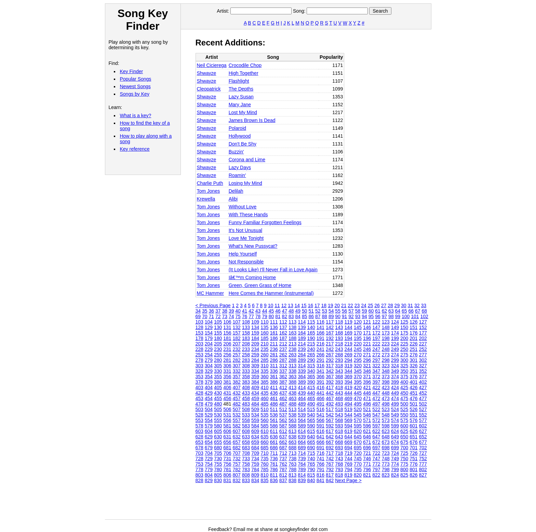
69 (198, 316)
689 (302, 447)
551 (413, 415)
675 (404, 442)
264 (302, 354)
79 (264, 316)
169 (348, 333)
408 (246, 387)
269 (348, 354)
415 (311, 387)
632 (237, 436)
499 (395, 404)
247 (376, 349)
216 (320, 343)
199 (395, 338)
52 (318, 311)
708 (246, 453)
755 (218, 464)
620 (358, 431)
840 (311, 480)
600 (404, 425)
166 (320, 333)
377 (423, 376)
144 (348, 327)
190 (311, 338)
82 (284, 316)
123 (386, 322)
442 (330, 393)
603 (199, 431)
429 (209, 393)
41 (244, 311)
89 (331, 316)
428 (199, 393)
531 (227, 415)
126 (413, 322)
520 (358, 409)
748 (386, 458)
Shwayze (206, 73)
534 (255, 415)
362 (283, 376)
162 (283, 333)
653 (199, 442)
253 (199, 354)
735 (264, 458)
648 (386, 436)
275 (404, 354)
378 (199, 382)
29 (397, 305)
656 (227, 442)
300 (404, 360)
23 (357, 305)
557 (237, 420)
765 (311, 464)
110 (264, 322)
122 (376, 322)
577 (423, 420)
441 (320, 393)
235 (264, 349)
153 (199, 333)
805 (218, 475)
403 (199, 387)
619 (348, 431)
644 (348, 436)
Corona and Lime (247, 159)
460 (264, 398)
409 (255, 387)
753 (199, 464)
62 (384, 311)
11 (277, 305)
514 (302, 409)
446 (367, 393)
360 (264, 376)
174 (395, 333)
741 (320, 458)
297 (376, 360)
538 (292, 415)
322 (376, 365)
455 (218, 398)
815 (311, 475)
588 (292, 425)
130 (218, 327)
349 (395, 371)
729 (209, 458)
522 (376, 409)
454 (209, 398)
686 (274, 447)
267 (330, 354)
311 (274, 365)
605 (218, 431)
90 (337, 316)
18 (323, 305)
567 (330, 420)
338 (292, 371)
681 (227, 447)
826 (413, 475)
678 (199, 447)
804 (209, 475)
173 (386, 333)
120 (358, 322)
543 (339, 415)
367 (330, 376)
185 (264, 338)
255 (218, 354)
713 (292, 453)
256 (227, 354)
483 (246, 404)
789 (302, 469)
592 (330, 425)
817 (330, 475)
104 (209, 322)
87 (318, 316)
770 (358, 464)
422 (376, 387)
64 (398, 311)
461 (274, 398)
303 (199, 365)
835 (264, 480)
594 (348, 425)
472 (376, 398)
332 (237, 371)
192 (330, 338)
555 (218, 420)
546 (367, 415)
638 (292, 436)
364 (302, 376)
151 (413, 327)
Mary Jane (240, 104)
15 (304, 305)
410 (264, 387)
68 (424, 311)
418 (339, 387)
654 (209, 442)
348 (386, 371)
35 (204, 311)
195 (358, 338)
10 (270, 305)
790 (311, 469)
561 (274, 420)
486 (274, 404)
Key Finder (131, 71)
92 (351, 316)
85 (304, 316)
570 (358, 420)
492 (330, 404)
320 (358, 365)
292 (330, 360)
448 (386, 393)
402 (423, 382)
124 (395, 322)
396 (367, 382)
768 (339, 464)
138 (292, 327)
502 (423, 404)
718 (339, 453)
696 (367, 447)
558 (246, 420)
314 (302, 365)
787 (283, 469)
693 (339, 447)
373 (386, 376)
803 (199, 475)
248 (386, 349)
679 (209, 447)
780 (218, 469)
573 (386, 420)
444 (348, 393)
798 (386, 469)
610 (264, 431)
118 (339, 322)
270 (358, 354)
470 (358, 398)
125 (404, 322)
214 (302, 343)
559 (255, 420)
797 (376, 469)
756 (227, 464)
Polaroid (237, 128)
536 (274, 415)
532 (237, 415)
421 (367, 387)
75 (238, 316)
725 (404, 453)
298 (386, 360)
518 (339, 409)
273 (386, 354)
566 (320, 420)
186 (274, 338)
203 (199, 343)
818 (339, 475)
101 (415, 316)
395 (358, 382)
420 (358, 387)
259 (255, 354)
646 (367, 436)
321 (367, 365)
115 (311, 322)
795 (358, 469)
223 (386, 343)
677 (423, 442)
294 (348, 360)
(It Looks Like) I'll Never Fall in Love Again (273, 269)
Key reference (135, 149)
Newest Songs (135, 86)
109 (255, 322)
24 (363, 305)
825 (404, 475)
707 (237, 453)
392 (330, 382)
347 (376, 371)
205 (218, 343)
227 (423, 343)
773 (386, 464)
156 (227, 333)
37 (218, 311)
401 (413, 382)
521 (367, 409)
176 (413, 333)
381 (227, 382)
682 (237, 447)
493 (339, 404)
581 (227, 425)
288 (292, 360)
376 (413, 376)
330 (218, 371)
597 (376, 425)
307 (237, 365)
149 (395, 327)
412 (283, 387)
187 (283, 338)
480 (218, 404)
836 (274, 480)
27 (384, 305)
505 (218, 409)
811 (274, 475)
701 (413, 447)
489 (302, 404)
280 (218, 360)
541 (320, 415)
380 (218, 382)
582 (237, 425)
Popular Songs (135, 79)
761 (274, 464)
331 (227, 371)
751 (413, 458)
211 (274, 343)
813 (292, 475)
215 (311, 343)
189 (302, 338)
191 (320, 338)
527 (423, 409)
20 (337, 305)
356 (227, 376)
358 (246, 376)
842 (330, 480)
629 (209, 436)
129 (209, 327)
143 (339, 327)
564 (302, 420)
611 (274, 431)
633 (246, 436)
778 (199, 469)
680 (218, 447)
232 (237, 349)
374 (395, 376)
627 (423, 431)
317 (330, 365)
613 (292, 431)
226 (413, 343)
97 (384, 316)
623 (386, 431)
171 (367, 333)
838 (292, 480)
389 (302, 382)
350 (404, 371)
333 (246, 371)
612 (283, 431)
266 (320, 354)
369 (348, 376)
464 (302, 398)
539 (302, 415)
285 (264, 360)
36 (211, 311)
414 (302, 387)
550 (404, 415)
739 (302, 458)
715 (311, 453)
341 (320, 371)
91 (344, 316)
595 (358, 425)
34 (198, 311)
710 (264, 453)
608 (246, 431)
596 (367, 425)
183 (246, 338)
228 (199, 349)
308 (246, 365)
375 (404, 376)
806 (227, 475)
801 (413, 469)
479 (209, 404)
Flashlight (239, 81)
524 (395, 409)
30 (403, 305)
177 (423, 333)
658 (246, 442)
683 (246, 447)
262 (283, 354)
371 (367, 376)
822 (376, 475)
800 (404, 469)
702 (423, 447)
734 (255, 458)
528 (199, 415)
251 (413, 349)
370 (358, 376)
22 (350, 305)
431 (227, 393)
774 (395, 464)
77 (251, 316)
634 (255, 436)
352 (423, 371)
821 (367, 475)
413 (292, 387)
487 (283, 404)
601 (413, 425)
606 (227, 431)
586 (274, 425)
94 (364, 316)
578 (199, 425)
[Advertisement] (320, 504)
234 (255, 349)
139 (302, 327)
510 (264, 409)
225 (404, 343)
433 (246, 393)
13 (290, 305)
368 (339, 376)
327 (423, 365)
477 (423, 398)
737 (283, 458)
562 (283, 420)
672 (376, 442)
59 (364, 311)
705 (218, 453)
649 (395, 436)
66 (411, 311)
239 (302, 349)
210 (264, 343)
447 (376, 393)
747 (376, 458)
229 (209, 349)
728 (199, 458)
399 (395, 382)
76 (244, 316)
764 (302, 464)
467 (330, 398)
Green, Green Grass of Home (260, 285)
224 (395, 343)
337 (283, 371)
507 (237, 409)
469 (348, 398)
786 (274, 469)
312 (283, 365)
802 (423, 469)
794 (348, 469)
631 (227, 436)
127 (423, 322)
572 (376, 420)
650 (404, 436)
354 (209, 376)
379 (209, 382)
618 (339, 431)
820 (358, 475)
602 (423, 425)
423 (386, 387)
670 (358, 442)
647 (376, 436)
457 (237, 398)
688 (292, 447)
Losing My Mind (245, 183)
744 (348, 458)
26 (377, 305)
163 (292, 333)
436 (274, 393)
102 (424, 316)
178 (199, 338)
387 (283, 382)
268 (339, 354)
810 (264, 475)
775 (404, 464)
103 (199, 322)
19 (330, 305)
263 (292, 354)
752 (423, 458)
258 (246, 354)
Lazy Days (240, 167)
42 (251, 311)
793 (339, 469)
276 (413, 354)
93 (358, 316)
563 (292, 420)
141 (320, 327)
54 (331, 311)
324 (395, 365)
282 (237, 360)
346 (367, 371)
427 (423, 387)
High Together (243, 73)
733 (246, 458)
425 (404, 387)
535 (264, 415)
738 (292, 458)
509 (255, 409)
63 (391, 311)
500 (404, 404)
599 (395, 425)
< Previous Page (213, 305)
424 (395, 387)
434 (255, 393)
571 (367, 420)
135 (264, 327)
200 (404, 338)
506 (227, 409)
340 (311, 371)
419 (348, 387)
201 (413, 338)
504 (209, 409)
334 (255, 371)
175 (404, 333)
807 (237, 475)
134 (255, 327)
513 (292, 409)
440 (311, 393)
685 (264, 447)
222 (376, 343)
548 (386, 415)
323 (386, 365)
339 (302, 371)
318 (339, 365)
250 (404, 349)
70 (204, 316)
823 (386, 475)
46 (278, 311)
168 (339, 333)
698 (386, 447)
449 (395, 393)
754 (209, 464)
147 (376, 327)
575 (404, 420)
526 (413, 409)
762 (283, 464)
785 (264, 469)
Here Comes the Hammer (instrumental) (271, 293)
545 (358, 415)
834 (255, 480)
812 (283, 475)
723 (386, 453)
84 (298, 316)
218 (339, 343)
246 (367, 349)
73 (224, 316)
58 (358, 311)
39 (231, 311)
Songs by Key (134, 94)
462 (283, 398)
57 (351, 311)
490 (311, 404)
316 (320, 365)
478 (199, 404)
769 (348, 464)
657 (237, 442)
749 (395, 458)
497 (376, 404)
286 (274, 360)
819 (348, 475)
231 (227, 349)
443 (339, 393)
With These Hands (248, 214)
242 (330, 349)
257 (237, 354)
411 (274, 387)
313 (292, 365)
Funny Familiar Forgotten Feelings (265, 222)
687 (283, 447)
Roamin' (237, 175)
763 (292, 464)
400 (404, 382)
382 (237, 382)
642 (330, 436)
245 (358, 349)
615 (311, 431)
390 (311, 382)
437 (283, 393)
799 (395, 469)
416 (320, 387)
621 (367, 431)
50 (304, 311)
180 (218, 338)
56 (344, 311)
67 (417, 311)
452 (423, 393)
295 (358, 360)
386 (274, 382)
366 (320, 376)
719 (348, 453)
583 (246, 425)
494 (348, 404)
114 (302, 322)
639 (302, 436)
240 (311, 349)
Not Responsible (246, 261)
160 (264, 333)
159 (255, 333)
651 (413, 436)
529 (209, 415)
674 (395, 442)
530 (218, 415)
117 (330, 322)
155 (218, 333)
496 (367, 404)
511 (274, 409)
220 (358, 343)
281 (227, 360)
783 (246, 469)
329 (209, 371)
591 (320, 425)
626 (413, 431)
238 (292, 349)
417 (330, 387)
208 (246, 343)
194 (348, 338)
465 (311, 398)
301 (413, 360)
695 (358, 447)
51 (311, 311)
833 (246, 480)
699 (395, 447)
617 (330, 431)
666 (320, 442)
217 (330, 343)
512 (283, 409)
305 (218, 365)
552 (423, 415)
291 (320, 360)
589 (302, 425)
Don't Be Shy (242, 144)
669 (348, 442)
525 (404, 409)
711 (274, 453)
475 (404, 398)
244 (348, 349)
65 (404, 311)
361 (274, 376)
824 (395, 475)
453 (199, 398)
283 (246, 360)
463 (292, 398)
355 (218, 376)
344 (348, 371)
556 (227, 420)
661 (274, 442)
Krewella (206, 199)
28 (390, 305)
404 (209, 387)
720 (358, 453)
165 (311, 333)
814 (302, 475)
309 (255, 365)
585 (264, 425)
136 (274, 327)
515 (311, 409)
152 (423, 327)
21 (344, 305)
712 (283, 453)
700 (404, 447)
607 (237, 431)
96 (377, 316)
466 (320, 398)
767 (330, 464)
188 (292, 338)
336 (274, 371)
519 (348, 409)
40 (238, 311)
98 (391, 316)
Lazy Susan (241, 96)
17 (317, 305)
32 (417, 305)
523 (386, 409)
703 (199, 453)
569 (348, 420)
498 (386, 404)
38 (224, 311)
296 (367, 360)
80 (271, 316)
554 (209, 420)
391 (320, 382)
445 (358, 393)
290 (311, 360)
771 (367, 464)
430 (218, 393)
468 (339, 398)
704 (209, 453)
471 (367, 398)
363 (292, 376)
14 (297, 305)
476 (413, 398)
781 (227, 469)
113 (292, 322)
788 (292, 469)
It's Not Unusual (245, 230)
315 (311, 365)
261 (274, 354)
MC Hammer (210, 293)
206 (227, 343)
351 (413, 371)
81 (278, 316)
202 (423, 338)
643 (339, 436)
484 (255, 404)
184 (255, 338)
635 (264, 436)
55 (337, 311)
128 (199, 327)
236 (274, 349)
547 (376, 415)
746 (367, 458)
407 (237, 387)
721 (367, 453)
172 (376, 333)
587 (283, 425)
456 (227, 398)
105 (218, 322)
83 (291, 316)
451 (413, 393)
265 (311, 354)
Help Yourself (243, 254)
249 (395, 349)
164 (302, 333)
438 (292, 393)
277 (423, 354)
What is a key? (135, 115)
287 (283, 360)
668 (339, 442)
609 (255, 431)
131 (227, 327)
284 (255, 360)
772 (376, 464)
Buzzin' (236, 151)
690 (311, 447)
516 (320, 409)
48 (291, 311)
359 (255, 376)
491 (320, 404)
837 (283, 480)
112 (283, 322)
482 (237, 404)
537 (283, 415)
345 (358, 371)
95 (371, 316)
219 (348, 343)
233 (246, 349)
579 (209, 425)
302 (423, 360)
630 (218, 436)
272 (376, 354)
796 (367, 469)
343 (339, 371)
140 (311, 327)
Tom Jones (208, 191)
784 (255, 469)
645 (358, 436)
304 (209, 365)
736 (274, 458)
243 (339, 349)
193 (339, 338)
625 (404, 431)
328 (199, 371)
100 (406, 316)
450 (404, 393)
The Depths (241, 89)
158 (246, 333)
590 (311, 425)
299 (395, 360)
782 (237, 469)
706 (227, 453)
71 (211, 316)
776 (413, 464)
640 (311, 436)
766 (320, 464)
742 (330, 458)
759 (255, 464)
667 (330, 442)
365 (311, 376)
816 (320, 475)
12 (284, 305)
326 (413, 365)
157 (237, 333)
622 (376, 431)
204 (209, 343)
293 (339, 360)
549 (395, 415)
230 (218, 349)
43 (258, 311)
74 (231, 316)
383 (246, 382)
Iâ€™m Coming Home (252, 277)
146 (367, 327)
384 (255, 382)
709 (255, 453)
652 (423, 436)
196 (367, 338)
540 (311, 415)
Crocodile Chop (245, 65)
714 (302, 453)
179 (209, 338)
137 (283, 327)
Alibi (233, 199)
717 (330, 453)
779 (209, 469)
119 (348, 322)
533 (246, 415)
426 (413, 387)
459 (255, 398)
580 (218, 425)
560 (264, 420)
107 (237, 322)
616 (320, 431)
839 (302, 480)
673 (386, 442)
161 (274, 333)
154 (209, 333)
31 (410, 305)
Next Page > (348, 480)
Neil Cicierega (212, 65)
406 (227, 387)
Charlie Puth (210, 183)
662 (283, 442)
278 (199, 360)
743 (339, 458)
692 (330, 447)
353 (199, 376)
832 (237, 480)
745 (358, 458)
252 (423, 349)
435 (264, 393)
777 (423, 464)
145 (358, 327)
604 (209, 431)
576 (413, 420)
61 (377, 311)
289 (302, 360)
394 (348, 382)
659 (255, 442)
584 (255, 425)
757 (237, 464)
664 (302, 442)
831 (227, 480)
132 (237, 327)
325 (404, 365)
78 (258, 316)
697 (376, 447)
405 (218, 387)
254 (209, 354)
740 (311, 458)
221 (367, 343)
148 (386, 327)
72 (218, 316)
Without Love (243, 206)
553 (199, 420)
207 (237, 343)
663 (292, 442)
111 (274, 322)
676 (413, 442)
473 (386, 398)
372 (376, 376)
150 (404, 327)
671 (367, 442)
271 (367, 354)
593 (339, 425)
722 (376, 453)
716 (320, 453)
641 (320, 436)
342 (330, 371)
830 (218, 480)
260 (264, 354)
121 (367, 322)
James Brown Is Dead (252, 120)
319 (348, 365)
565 (311, 420)
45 (271, 311)
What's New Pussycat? (253, 246)
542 (330, 415)
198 (386, 338)
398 (386, 382)
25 (370, 305)
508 (246, 409)
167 (330, 333)
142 (330, 327)
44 (264, 311)
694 (348, 447)
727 (423, 453)
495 (358, 404)
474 (395, 398)
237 (283, 349)
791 (320, 469)
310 (264, 365)
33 (423, 305)
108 (246, 322)
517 (330, 409)
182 (237, 338)
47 (284, 311)
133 (246, 327)
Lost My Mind (243, 112)
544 (348, 415)
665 (311, 442)
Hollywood (240, 136)
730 (218, 458)
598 (386, 425)
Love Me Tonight (246, 238)
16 (310, 305)
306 (227, 365)
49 (298, 311)
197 (376, 338)
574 (395, 420)
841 (320, 480)
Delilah (236, 191)
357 (237, 376)
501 (413, 404)
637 (283, 436)
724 (395, 453)
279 (209, 360)
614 (302, 431)
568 (339, 420)
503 (199, 409)
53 (324, 311)
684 (255, 447)
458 (246, 398)
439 (302, 393)
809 (255, 475)
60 (371, 311)
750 (404, 458)
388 (292, 382)
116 (320, 322)
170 (358, 333)
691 (320, 447)
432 (237, 393)
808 (246, 475)
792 (330, 469)
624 (395, 431)
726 (413, 453)
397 (376, 382)
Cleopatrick (209, 89)
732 (237, 458)
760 (264, 464)
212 (283, 343)
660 (264, 442)
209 (255, 343)
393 (339, 382)
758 (246, 464)
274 (395, 354)
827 (423, 475)
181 (227, 338)
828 (199, 480)
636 (274, 436)
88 (324, 316)
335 (264, 371)
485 (264, 404)
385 (264, 382)
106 (227, 322)
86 (311, 316)
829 (209, 480)
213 (292, 343)
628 (199, 436)
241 (320, 349)
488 (292, 404)
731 (227, 458)
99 (398, 316)
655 (218, 442)
